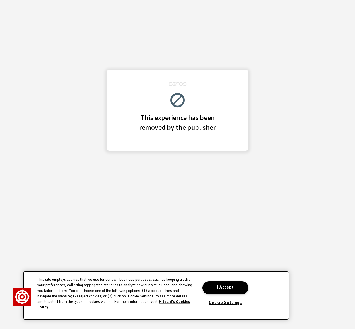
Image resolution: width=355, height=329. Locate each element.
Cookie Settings (225, 303)
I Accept (225, 288)
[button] (22, 297)
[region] (156, 295)
